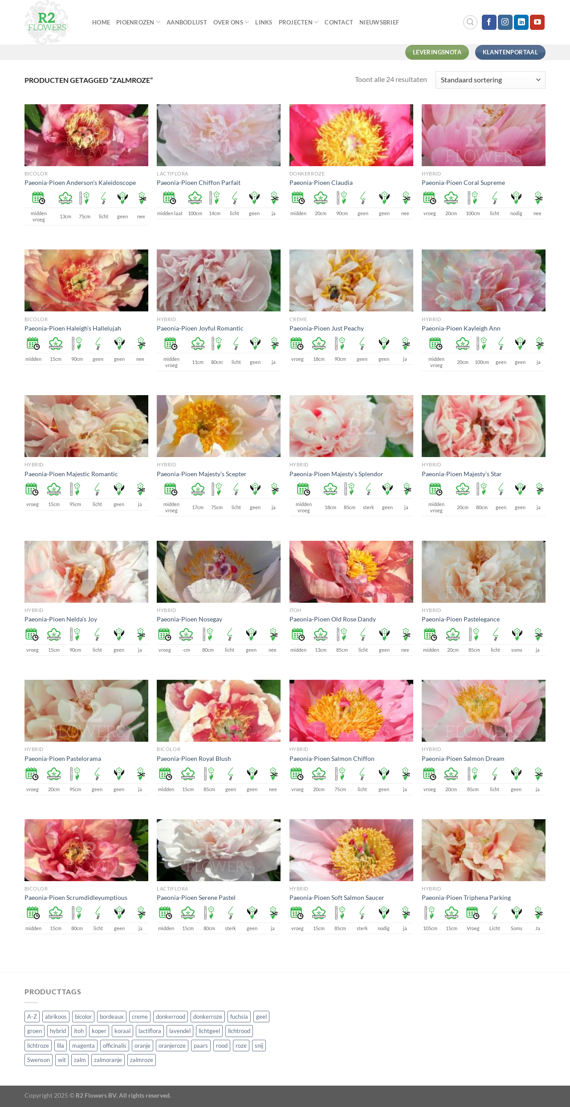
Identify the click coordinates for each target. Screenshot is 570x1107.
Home (101, 22)
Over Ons (231, 22)
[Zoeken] (470, 22)
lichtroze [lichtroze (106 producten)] (38, 1045)
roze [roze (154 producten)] (241, 1045)
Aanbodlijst (187, 22)
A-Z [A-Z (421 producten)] (32, 1016)
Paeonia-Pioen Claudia (321, 182)
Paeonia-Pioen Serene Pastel (196, 897)
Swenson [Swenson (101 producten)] (38, 1059)
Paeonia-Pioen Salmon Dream (463, 758)
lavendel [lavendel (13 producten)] (180, 1030)
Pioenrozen (138, 22)
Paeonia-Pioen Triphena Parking (466, 897)
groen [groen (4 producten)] (34, 1030)
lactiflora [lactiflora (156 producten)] (149, 1030)
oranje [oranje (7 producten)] (142, 1045)
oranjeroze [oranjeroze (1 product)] (172, 1045)
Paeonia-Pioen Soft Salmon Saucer (336, 897)
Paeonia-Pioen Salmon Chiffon (332, 758)
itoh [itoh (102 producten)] (79, 1030)
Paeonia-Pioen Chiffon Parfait (198, 182)
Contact (339, 22)
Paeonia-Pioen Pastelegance (461, 619)
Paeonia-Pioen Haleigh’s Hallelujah (72, 328)
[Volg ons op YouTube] (537, 22)
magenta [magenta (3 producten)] (83, 1045)
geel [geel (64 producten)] (261, 1016)
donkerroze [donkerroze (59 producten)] (207, 1016)
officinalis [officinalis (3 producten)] (114, 1045)
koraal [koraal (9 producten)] (122, 1030)
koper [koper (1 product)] (99, 1030)
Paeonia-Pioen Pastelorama (62, 758)
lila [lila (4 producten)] (60, 1045)
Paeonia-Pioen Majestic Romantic (71, 474)
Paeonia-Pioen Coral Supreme (463, 182)
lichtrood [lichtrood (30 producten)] (239, 1030)
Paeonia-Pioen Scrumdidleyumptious (75, 897)
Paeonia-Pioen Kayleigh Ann (461, 328)
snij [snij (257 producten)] (259, 1045)
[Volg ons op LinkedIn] (521, 22)
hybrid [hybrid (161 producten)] (58, 1030)
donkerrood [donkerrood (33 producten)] (170, 1016)
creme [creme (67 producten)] (140, 1016)
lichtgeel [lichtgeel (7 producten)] (209, 1030)
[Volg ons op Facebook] (489, 22)
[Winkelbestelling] (491, 80)
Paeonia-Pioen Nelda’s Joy (60, 619)
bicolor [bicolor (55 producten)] (83, 1016)
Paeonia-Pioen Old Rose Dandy (332, 619)
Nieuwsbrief (379, 22)
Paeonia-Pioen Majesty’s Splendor (336, 474)
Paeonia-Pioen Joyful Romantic (200, 328)
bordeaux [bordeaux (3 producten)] (112, 1016)
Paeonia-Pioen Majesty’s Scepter (202, 474)
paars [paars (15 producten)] (201, 1045)
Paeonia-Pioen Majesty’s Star (462, 474)
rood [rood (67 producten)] (222, 1045)
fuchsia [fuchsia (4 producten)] (239, 1016)
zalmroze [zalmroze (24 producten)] (141, 1059)
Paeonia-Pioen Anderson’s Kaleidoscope (80, 182)
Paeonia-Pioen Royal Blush (194, 758)
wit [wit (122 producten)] (62, 1059)
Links (263, 22)
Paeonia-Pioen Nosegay (189, 619)
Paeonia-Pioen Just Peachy (326, 328)
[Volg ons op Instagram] (505, 22)
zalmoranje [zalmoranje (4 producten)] (108, 1059)
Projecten (299, 22)
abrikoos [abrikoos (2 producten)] (56, 1016)
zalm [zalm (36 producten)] (80, 1059)
